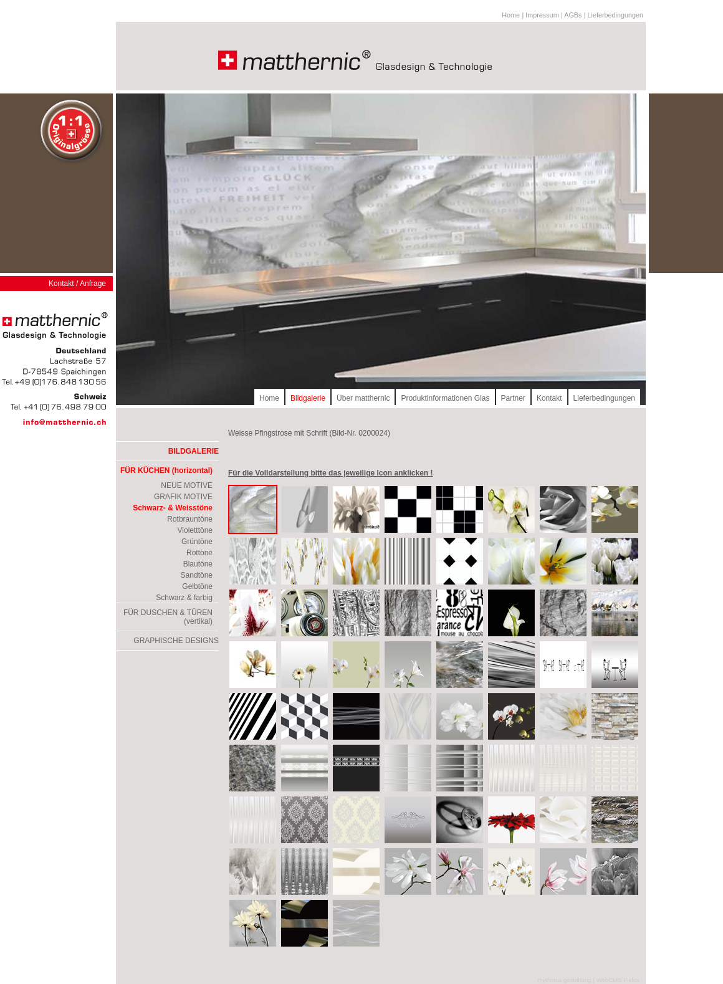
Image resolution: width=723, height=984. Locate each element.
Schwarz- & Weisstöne (173, 508)
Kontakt (549, 398)
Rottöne (199, 552)
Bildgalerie (307, 398)
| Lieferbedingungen (613, 15)
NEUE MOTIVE (187, 485)
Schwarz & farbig (184, 597)
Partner (513, 398)
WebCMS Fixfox (617, 980)
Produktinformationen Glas (445, 398)
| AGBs (571, 15)
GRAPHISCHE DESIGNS (176, 640)
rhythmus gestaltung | (566, 980)
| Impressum (540, 15)
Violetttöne (195, 530)
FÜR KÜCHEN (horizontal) (166, 470)
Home (511, 15)
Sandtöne (197, 575)
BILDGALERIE (193, 451)
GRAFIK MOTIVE (183, 496)
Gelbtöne (197, 586)
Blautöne (198, 564)
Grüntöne (197, 541)
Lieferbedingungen (604, 398)
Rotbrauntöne (190, 519)
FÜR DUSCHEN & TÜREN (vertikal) (168, 617)
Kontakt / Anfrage (77, 283)
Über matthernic (363, 398)
